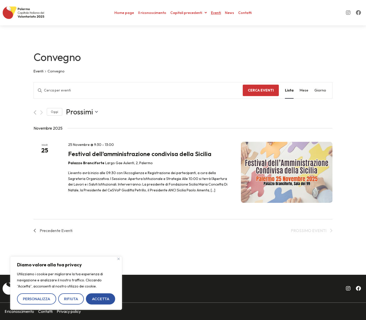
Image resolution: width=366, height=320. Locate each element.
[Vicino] (118, 259)
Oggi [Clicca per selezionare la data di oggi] (54, 112)
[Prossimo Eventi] (41, 112)
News (229, 12)
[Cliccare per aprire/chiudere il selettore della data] (82, 112)
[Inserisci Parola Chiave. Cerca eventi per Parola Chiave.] (138, 90)
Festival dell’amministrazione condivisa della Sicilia (139, 154)
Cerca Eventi (261, 90)
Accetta (100, 298)
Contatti (245, 12)
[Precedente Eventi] (35, 112)
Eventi (216, 12)
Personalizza (36, 298)
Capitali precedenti (188, 12)
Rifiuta (71, 298)
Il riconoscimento (152, 12)
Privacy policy (69, 311)
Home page (124, 12)
